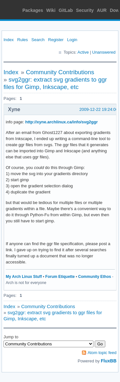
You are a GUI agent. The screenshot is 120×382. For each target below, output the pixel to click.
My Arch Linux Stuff (24, 276)
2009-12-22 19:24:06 (98, 109)
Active (83, 52)
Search (37, 39)
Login (72, 39)
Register (55, 39)
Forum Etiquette (60, 276)
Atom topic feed (102, 352)
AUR (102, 10)
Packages (32, 10)
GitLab (66, 10)
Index (9, 39)
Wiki (51, 10)
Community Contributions (60, 72)
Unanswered (104, 52)
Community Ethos (94, 276)
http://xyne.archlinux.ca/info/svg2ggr (61, 122)
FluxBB (108, 360)
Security (85, 10)
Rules (22, 39)
